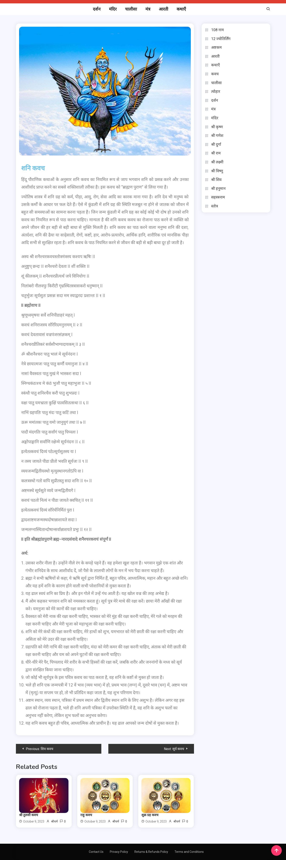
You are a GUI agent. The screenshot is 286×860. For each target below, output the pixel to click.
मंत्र (147, 9)
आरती (163, 9)
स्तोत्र (214, 206)
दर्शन (96, 9)
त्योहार (215, 91)
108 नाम (217, 30)
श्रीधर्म (54, 821)
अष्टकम (216, 47)
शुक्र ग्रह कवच (149, 815)
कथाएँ (181, 9)
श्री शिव (216, 179)
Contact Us (96, 851)
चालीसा (131, 9)
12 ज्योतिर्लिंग (220, 38)
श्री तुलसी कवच (28, 815)
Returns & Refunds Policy (151, 851)
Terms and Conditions (189, 851)
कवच (215, 74)
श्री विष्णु (217, 171)
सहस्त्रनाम (218, 197)
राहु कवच (86, 815)
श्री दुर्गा (216, 144)
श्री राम (216, 153)
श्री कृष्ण (217, 127)
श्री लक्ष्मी (217, 162)
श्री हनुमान (218, 188)
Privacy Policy (119, 851)
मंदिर (113, 9)
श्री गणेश (217, 135)
